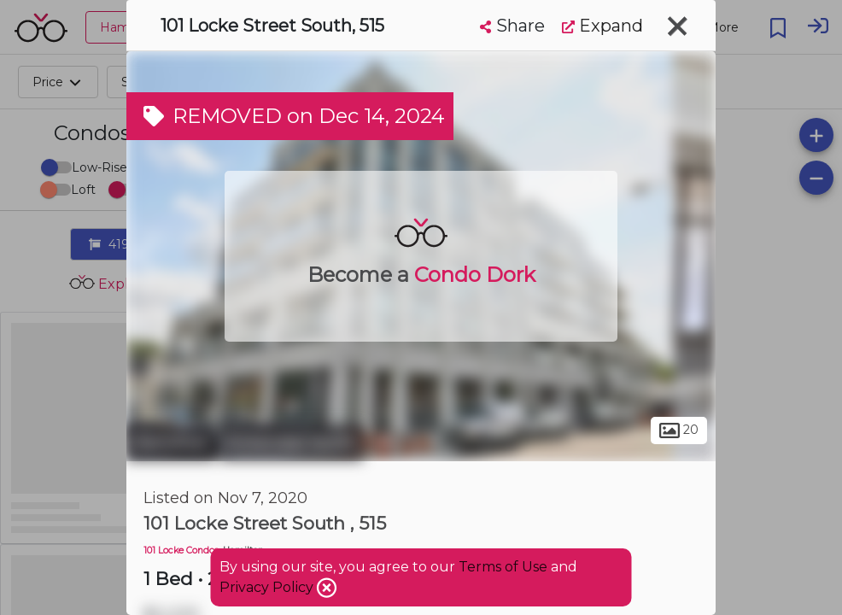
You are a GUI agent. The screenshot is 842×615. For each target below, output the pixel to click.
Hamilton (171, 442)
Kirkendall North (291, 442)
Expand (602, 25)
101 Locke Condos (181, 550)
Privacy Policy (268, 587)
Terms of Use (503, 567)
